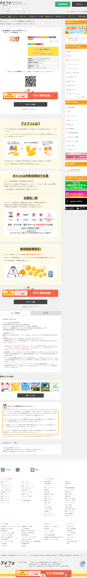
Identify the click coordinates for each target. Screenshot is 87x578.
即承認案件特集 (25, 543)
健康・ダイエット (73, 85)
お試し (70, 55)
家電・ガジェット (5, 500)
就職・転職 (67, 496)
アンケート (73, 16)
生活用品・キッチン (73, 77)
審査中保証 (37, 37)
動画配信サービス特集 (26, 526)
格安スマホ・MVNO (73, 137)
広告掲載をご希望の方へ (52, 555)
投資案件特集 (4, 530)
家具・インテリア (5, 498)
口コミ (42, 68)
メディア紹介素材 (71, 532)
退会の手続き (76, 555)
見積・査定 (47, 492)
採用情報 (61, 555)
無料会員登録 (72, 107)
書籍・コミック (72, 89)
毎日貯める (50, 16)
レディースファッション (75, 60)
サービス (24, 16)
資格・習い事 (68, 494)
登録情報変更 (68, 555)
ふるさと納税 (47, 507)
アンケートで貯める (49, 530)
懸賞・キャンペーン (49, 487)
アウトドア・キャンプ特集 (7, 532)
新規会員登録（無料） (72, 541)
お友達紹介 (69, 530)
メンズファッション (73, 64)
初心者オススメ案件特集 (27, 532)
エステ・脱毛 (68, 504)
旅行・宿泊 (71, 145)
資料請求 (46, 490)
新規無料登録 (62, 4)
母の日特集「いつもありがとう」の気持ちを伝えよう (10, 526)
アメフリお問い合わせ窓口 (39, 346)
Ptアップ (30, 39)
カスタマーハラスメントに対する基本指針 (28, 555)
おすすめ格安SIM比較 (49, 535)
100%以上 (8, 11)
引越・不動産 (68, 507)
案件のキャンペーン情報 (37, 16)
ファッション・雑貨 (26, 496)
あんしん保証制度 (71, 528)
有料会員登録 (47, 483)
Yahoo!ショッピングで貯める (51, 539)
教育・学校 (67, 492)
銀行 (24, 11)
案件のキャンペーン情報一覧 (51, 526)
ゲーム (2, 11)
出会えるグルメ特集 (26, 539)
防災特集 (23, 545)
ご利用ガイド (73, 11)
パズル (19, 11)
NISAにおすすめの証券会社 (28, 530)
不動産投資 (71, 128)
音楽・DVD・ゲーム (26, 490)
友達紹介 (84, 16)
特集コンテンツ (62, 16)
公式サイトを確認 (30, 104)
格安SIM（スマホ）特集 (7, 528)
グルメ (46, 504)
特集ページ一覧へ (30, 395)
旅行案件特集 (24, 535)
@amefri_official (76, 201)
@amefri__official (76, 194)
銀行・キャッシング (73, 120)
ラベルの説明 (54, 41)
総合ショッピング (73, 51)
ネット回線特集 (25, 528)
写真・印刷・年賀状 (70, 509)
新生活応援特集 (4, 539)
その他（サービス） (70, 515)
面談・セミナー (48, 496)
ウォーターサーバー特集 (7, 541)
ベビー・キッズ (72, 68)
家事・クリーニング (70, 511)
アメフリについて (71, 537)
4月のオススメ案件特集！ (7, 537)
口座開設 (46, 511)
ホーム (4, 16)
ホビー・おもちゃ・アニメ (28, 487)
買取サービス (72, 149)
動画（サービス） (48, 498)
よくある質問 (83, 11)
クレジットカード (73, 116)
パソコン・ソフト (5, 502)
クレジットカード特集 (6, 535)
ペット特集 (3, 545)
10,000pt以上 (53, 37)
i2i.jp (68, 543)
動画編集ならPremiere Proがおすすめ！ (54, 537)
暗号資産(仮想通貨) (73, 132)
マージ (14, 11)
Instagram (8, 469)
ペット (23, 498)
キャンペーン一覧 (48, 532)
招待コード (69, 539)
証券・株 (71, 124)
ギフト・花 (24, 481)
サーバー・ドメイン (70, 502)
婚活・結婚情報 (69, 513)
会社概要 (4, 555)
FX (69, 111)
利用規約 (42, 555)
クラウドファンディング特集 (28, 537)
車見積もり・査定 (48, 494)
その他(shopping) (25, 500)
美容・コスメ (72, 81)
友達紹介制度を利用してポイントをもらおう (76, 170)
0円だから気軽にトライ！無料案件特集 (31, 541)
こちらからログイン (33, 109)
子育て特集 (3, 543)
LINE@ (36, 469)
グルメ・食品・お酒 (73, 72)
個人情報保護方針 (11, 555)
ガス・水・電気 (48, 509)
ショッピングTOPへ (80, 97)
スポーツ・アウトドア (74, 93)
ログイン (79, 4)
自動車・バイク (25, 494)
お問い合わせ (70, 526)
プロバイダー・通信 (73, 141)
